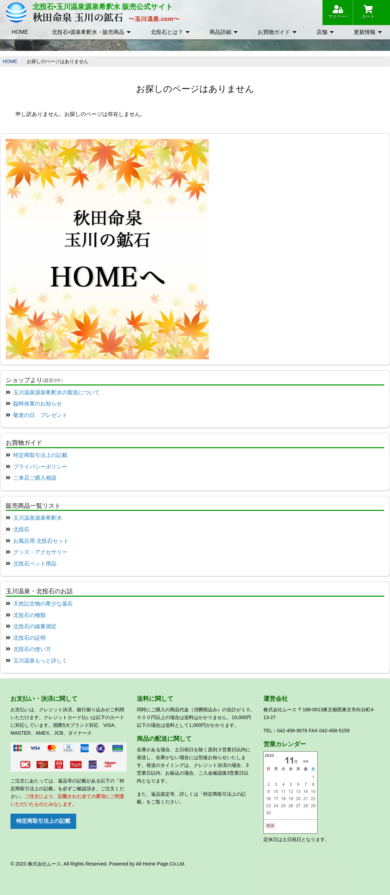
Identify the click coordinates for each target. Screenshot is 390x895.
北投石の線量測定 (35, 626)
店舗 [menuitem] (322, 32)
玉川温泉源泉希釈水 (37, 518)
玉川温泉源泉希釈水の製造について (56, 392)
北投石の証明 (29, 638)
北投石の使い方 (32, 649)
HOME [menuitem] (20, 32)
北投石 (21, 529)
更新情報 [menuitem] (364, 32)
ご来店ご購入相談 (35, 478)
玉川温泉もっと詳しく (40, 660)
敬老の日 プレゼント (40, 415)
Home (10, 61)
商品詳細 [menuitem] (220, 32)
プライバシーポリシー (40, 467)
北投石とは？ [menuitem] (167, 32)
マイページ (337, 12)
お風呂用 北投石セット (41, 541)
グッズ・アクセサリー (40, 552)
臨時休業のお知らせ (37, 403)
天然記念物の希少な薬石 (43, 603)
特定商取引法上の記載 (40, 455)
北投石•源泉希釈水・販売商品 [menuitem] (88, 32)
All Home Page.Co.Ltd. (160, 864)
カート (368, 12)
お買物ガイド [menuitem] (274, 32)
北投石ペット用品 (35, 563)
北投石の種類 (29, 615)
